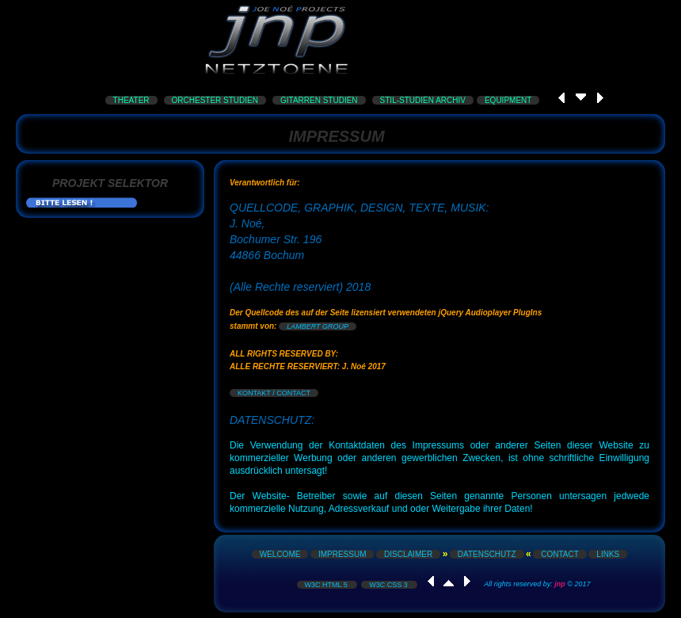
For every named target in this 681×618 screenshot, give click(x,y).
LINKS (607, 554)
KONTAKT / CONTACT (274, 393)
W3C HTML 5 (327, 585)
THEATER (131, 100)
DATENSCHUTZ (487, 554)
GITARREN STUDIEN (319, 100)
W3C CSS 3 (389, 585)
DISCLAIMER (408, 554)
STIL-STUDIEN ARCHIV (423, 100)
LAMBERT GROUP (317, 326)
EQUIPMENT (508, 100)
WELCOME (280, 554)
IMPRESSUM (342, 554)
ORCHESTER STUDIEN (215, 100)
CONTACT (560, 554)
